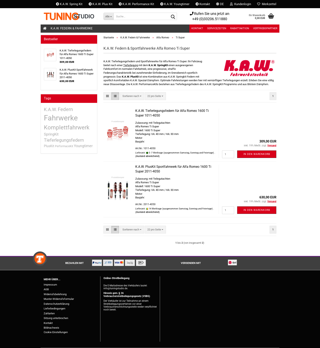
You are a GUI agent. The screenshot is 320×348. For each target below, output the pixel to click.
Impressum (50, 284)
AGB (46, 289)
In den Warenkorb (256, 154)
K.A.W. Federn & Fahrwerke (72, 28)
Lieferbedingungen (54, 308)
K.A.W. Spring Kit (69, 4)
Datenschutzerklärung (56, 303)
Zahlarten (49, 313)
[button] (220, 4)
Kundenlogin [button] (240, 4)
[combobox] (132, 96)
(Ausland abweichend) (147, 156)
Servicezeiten (216, 28)
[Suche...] (108, 16)
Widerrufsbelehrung (55, 294)
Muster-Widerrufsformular (59, 298)
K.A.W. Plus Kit (100, 4)
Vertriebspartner (265, 28)
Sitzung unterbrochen (56, 318)
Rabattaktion (239, 28)
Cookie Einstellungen (56, 332)
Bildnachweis (51, 327)
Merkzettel (266, 4)
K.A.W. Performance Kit (136, 4)
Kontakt (203, 4)
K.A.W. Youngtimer (174, 4)
